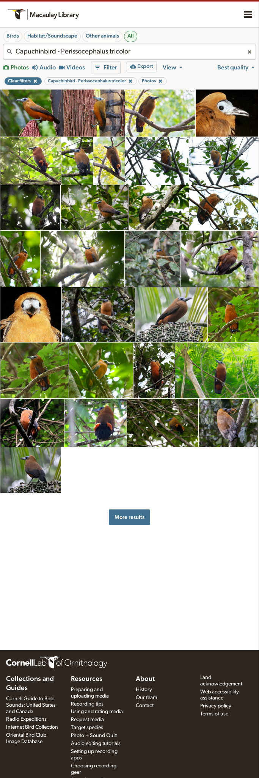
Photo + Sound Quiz (94, 735)
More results (129, 517)
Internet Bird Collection (32, 727)
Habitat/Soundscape (52, 36)
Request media (87, 719)
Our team (146, 697)
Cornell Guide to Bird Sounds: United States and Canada (31, 705)
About (145, 679)
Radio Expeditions (26, 719)
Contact (145, 705)
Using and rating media (97, 711)
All (130, 36)
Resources (86, 679)
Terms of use (214, 714)
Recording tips (87, 704)
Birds (12, 36)
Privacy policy (215, 706)
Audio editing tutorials (96, 743)
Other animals (102, 36)
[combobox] (129, 51)
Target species (87, 727)
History (144, 689)
